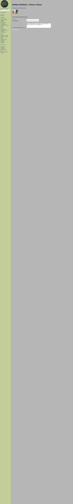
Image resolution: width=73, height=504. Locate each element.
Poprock (2, 28)
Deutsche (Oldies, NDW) (4, 36)
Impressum (2, 52)
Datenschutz (2, 15)
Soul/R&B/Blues (3, 29)
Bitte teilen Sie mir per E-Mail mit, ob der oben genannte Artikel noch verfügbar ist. (39, 26)
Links (1, 50)
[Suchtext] (5, 10)
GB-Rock (2, 37)
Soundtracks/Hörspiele (4, 30)
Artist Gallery (2, 48)
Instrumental (2, 41)
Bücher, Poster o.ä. (3, 44)
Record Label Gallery (4, 49)
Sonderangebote (3, 32)
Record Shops (3, 47)
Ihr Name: (14, 19)
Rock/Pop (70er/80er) (4, 39)
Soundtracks (2, 40)
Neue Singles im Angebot (4, 35)
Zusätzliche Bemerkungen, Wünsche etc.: (19, 28)
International (2, 42)
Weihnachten (2, 31)
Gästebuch (2, 14)
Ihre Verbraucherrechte (4, 51)
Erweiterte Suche (3, 12)
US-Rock (2, 38)
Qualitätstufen (3, 46)
